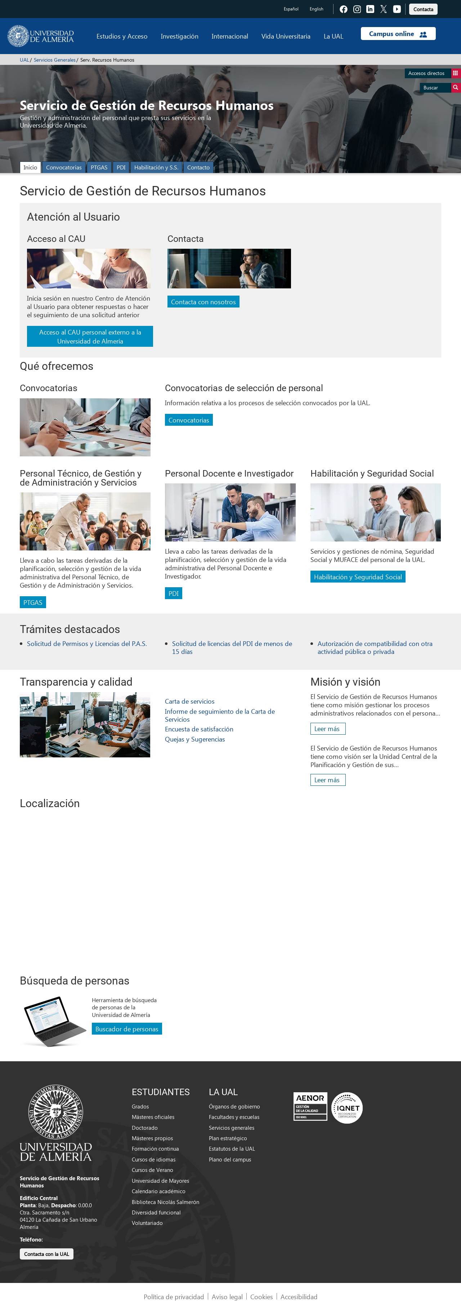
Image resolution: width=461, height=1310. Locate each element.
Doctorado (145, 1127)
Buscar (442, 88)
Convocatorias (64, 167)
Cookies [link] (261, 1296)
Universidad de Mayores (160, 1180)
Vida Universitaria (285, 35)
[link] (423, 8)
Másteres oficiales (153, 1116)
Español (291, 9)
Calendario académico (158, 1191)
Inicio (30, 167)
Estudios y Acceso (122, 35)
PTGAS (99, 167)
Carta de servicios (190, 700)
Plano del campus (230, 1159)
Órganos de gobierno (234, 1106)
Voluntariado (147, 1222)
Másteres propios (152, 1138)
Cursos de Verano (152, 1169)
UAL (24, 59)
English (316, 9)
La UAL (333, 35)
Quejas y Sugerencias (195, 738)
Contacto (198, 167)
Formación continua (155, 1148)
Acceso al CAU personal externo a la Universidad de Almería (90, 336)
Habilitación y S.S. (156, 167)
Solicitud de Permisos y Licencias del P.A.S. (87, 643)
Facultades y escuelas (234, 1116)
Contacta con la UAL (46, 1254)
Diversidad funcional (156, 1212)
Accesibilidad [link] (299, 1296)
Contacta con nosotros (203, 301)
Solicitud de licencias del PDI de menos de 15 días (232, 647)
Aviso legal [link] (227, 1296)
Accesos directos (434, 73)
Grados (140, 1106)
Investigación (179, 35)
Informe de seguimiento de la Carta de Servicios (220, 715)
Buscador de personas (126, 1028)
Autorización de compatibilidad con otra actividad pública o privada (375, 647)
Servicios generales (231, 1127)
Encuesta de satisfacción (199, 728)
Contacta (423, 9)
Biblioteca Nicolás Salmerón (165, 1201)
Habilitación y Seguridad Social (358, 576)
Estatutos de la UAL (232, 1148)
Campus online (398, 33)
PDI (121, 167)
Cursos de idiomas (153, 1159)
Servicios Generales (55, 59)
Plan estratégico (228, 1138)
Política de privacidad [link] (174, 1296)
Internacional (230, 35)
